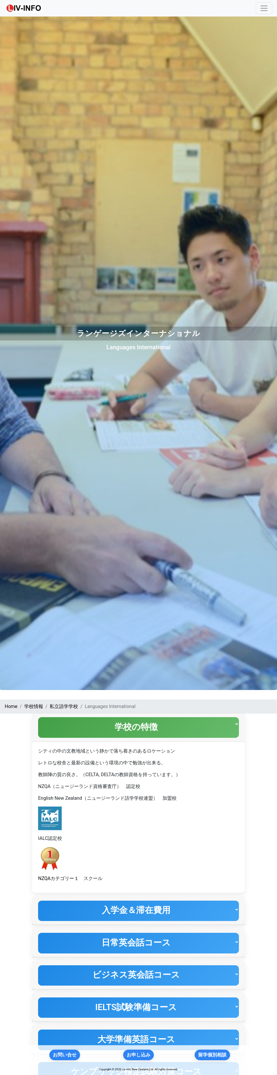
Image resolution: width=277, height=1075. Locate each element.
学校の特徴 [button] (134, 727)
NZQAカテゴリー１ (58, 880)
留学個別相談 (212, 1055)
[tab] (138, 728)
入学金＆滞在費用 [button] (134, 912)
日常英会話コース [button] (135, 946)
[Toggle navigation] (264, 8)
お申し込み (138, 1055)
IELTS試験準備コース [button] (134, 1013)
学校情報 (33, 706)
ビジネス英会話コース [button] (135, 980)
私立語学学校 (64, 706)
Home (11, 706)
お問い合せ (64, 1055)
